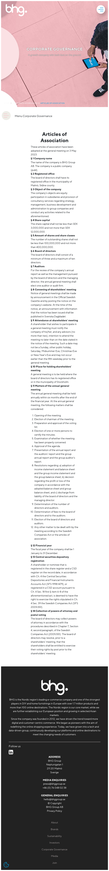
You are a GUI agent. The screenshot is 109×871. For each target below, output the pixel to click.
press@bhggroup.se (54, 784)
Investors (54, 842)
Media (54, 856)
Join (54, 863)
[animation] (6, 115)
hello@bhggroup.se (54, 799)
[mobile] (101, 9)
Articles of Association (52, 103)
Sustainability (54, 836)
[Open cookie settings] (6, 864)
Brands (54, 829)
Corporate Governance (25, 103)
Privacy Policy (54, 811)
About (54, 822)
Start (7, 103)
